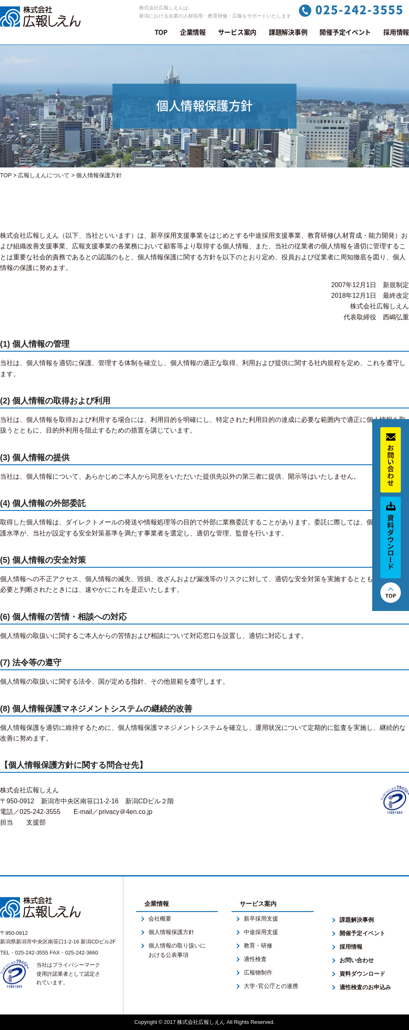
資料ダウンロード (362, 973)
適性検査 (255, 959)
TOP (161, 32)
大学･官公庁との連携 (271, 986)
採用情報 (396, 32)
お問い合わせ (356, 960)
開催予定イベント (345, 32)
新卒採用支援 (261, 918)
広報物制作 (258, 972)
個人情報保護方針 (171, 932)
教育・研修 (258, 945)
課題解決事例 (288, 32)
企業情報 (193, 32)
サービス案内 (237, 32)
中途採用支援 (261, 932)
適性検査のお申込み (365, 987)
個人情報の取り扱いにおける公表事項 (177, 950)
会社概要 (159, 918)
